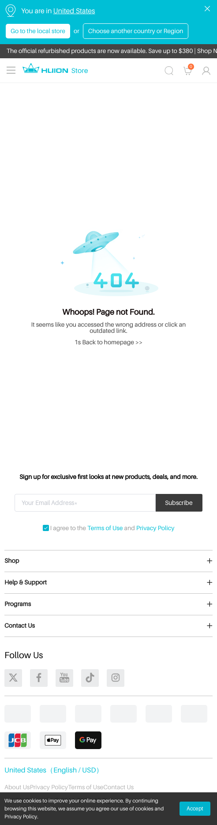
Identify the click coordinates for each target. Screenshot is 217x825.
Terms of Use (105, 528)
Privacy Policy (155, 528)
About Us (17, 787)
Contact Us (118, 787)
